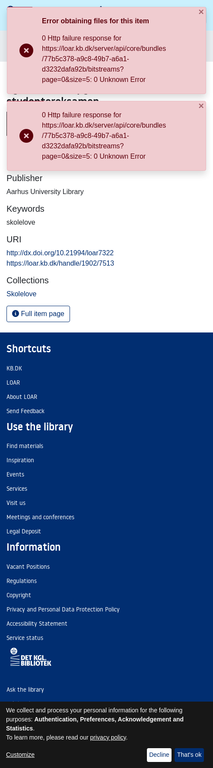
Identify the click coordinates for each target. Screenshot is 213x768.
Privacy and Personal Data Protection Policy (63, 609)
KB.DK (14, 368)
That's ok (189, 754)
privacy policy (108, 737)
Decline (159, 754)
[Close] (196, 14)
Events (15, 474)
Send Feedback (25, 411)
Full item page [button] (38, 313)
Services (16, 488)
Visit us (15, 503)
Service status (24, 638)
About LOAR (21, 397)
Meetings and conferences (40, 517)
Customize (20, 754)
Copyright (18, 595)
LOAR (13, 382)
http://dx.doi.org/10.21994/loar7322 (60, 253)
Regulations (21, 581)
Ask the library (25, 689)
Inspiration (20, 460)
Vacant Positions (28, 567)
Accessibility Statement (36, 623)
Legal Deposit (23, 531)
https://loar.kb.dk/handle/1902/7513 (60, 263)
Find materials (24, 446)
